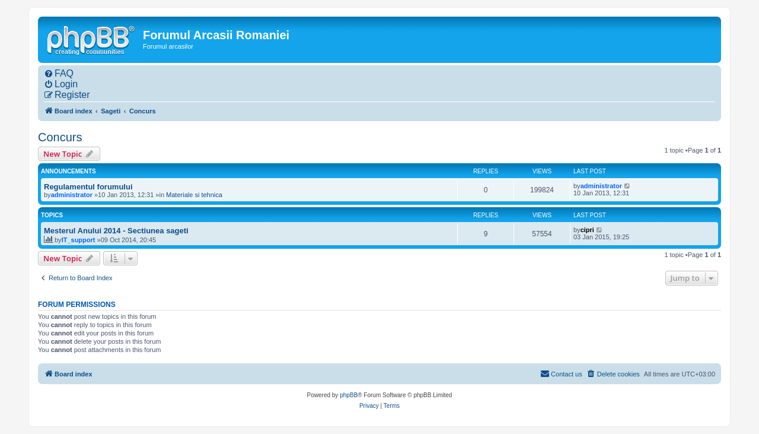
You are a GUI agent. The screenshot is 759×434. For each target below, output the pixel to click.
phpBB (349, 395)
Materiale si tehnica (194, 194)
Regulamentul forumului (88, 186)
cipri (587, 229)
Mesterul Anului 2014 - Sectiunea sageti (116, 230)
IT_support (78, 239)
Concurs (60, 137)
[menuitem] (59, 73)
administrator (72, 194)
